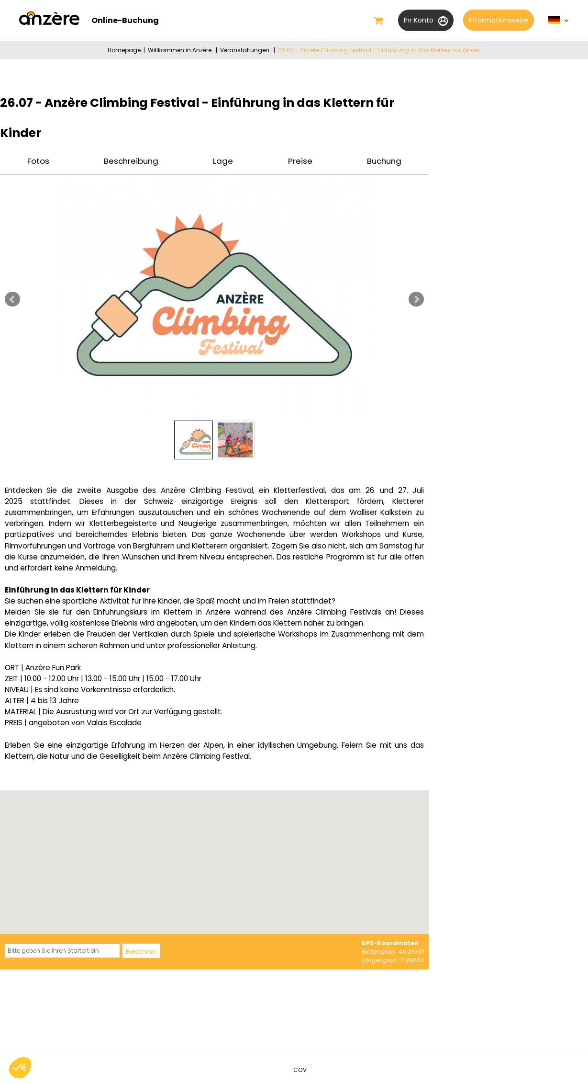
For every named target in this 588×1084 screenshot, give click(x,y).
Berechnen (141, 951)
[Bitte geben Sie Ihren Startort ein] (62, 951)
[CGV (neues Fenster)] (300, 1070)
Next (416, 299)
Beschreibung (131, 161)
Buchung (384, 161)
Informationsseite (498, 20)
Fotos (38, 161)
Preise (300, 161)
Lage (223, 161)
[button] (378, 21)
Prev (12, 299)
